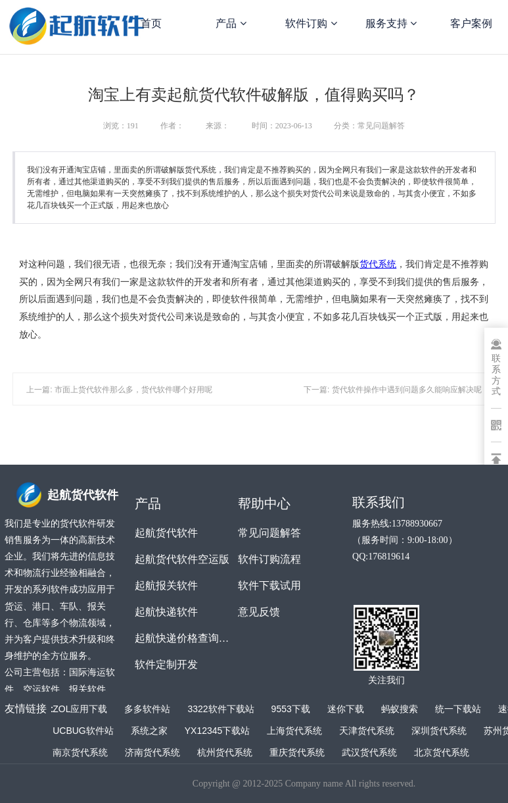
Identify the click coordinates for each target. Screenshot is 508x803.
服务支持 (391, 23)
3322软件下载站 (220, 709)
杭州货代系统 (224, 752)
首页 (151, 23)
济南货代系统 (152, 752)
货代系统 (377, 264)
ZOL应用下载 (80, 709)
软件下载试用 (269, 585)
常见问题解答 (269, 532)
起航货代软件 (166, 532)
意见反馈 (259, 611)
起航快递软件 (166, 611)
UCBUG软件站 (83, 730)
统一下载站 (458, 709)
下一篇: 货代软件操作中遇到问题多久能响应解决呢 (393, 389)
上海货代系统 (294, 730)
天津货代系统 (366, 730)
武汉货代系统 (369, 752)
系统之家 (149, 730)
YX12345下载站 (217, 730)
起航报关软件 (166, 585)
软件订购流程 (269, 559)
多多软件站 (147, 709)
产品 (231, 23)
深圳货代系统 (439, 730)
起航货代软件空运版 (182, 559)
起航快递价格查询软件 (186, 638)
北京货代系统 (441, 752)
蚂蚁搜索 (399, 709)
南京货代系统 (80, 752)
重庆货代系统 (297, 752)
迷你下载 (345, 709)
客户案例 (471, 23)
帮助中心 (264, 503)
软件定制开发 (166, 664)
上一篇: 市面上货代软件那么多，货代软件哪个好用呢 (119, 389)
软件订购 (310, 23)
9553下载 (290, 709)
